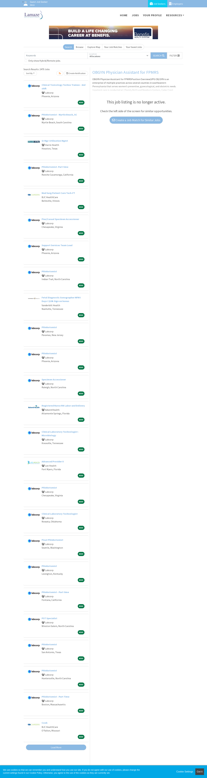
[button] (174, 55)
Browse (79, 47)
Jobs (135, 15)
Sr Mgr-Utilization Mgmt (55, 140)
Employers (176, 4)
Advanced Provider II (53, 461)
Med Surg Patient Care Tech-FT (58, 192)
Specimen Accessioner (54, 379)
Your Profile (152, 15)
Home (124, 15)
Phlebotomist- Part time (55, 166)
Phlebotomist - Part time (55, 592)
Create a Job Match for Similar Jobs (136, 120)
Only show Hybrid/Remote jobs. (44, 60)
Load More (56, 747)
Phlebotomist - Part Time (55, 696)
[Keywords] (56, 55)
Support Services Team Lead (57, 245)
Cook (44, 722)
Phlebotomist (49, 271)
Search (68, 47)
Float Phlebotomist (52, 539)
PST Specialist (49, 618)
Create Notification (76, 73)
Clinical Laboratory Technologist (60, 513)
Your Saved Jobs (134, 47)
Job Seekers (158, 4)
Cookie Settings (184, 771)
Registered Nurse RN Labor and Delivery (63, 405)
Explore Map (93, 47)
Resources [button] (174, 15)
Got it (200, 771)
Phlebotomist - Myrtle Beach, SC (59, 114)
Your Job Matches (113, 47)
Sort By (29, 73)
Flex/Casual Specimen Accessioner (60, 219)
